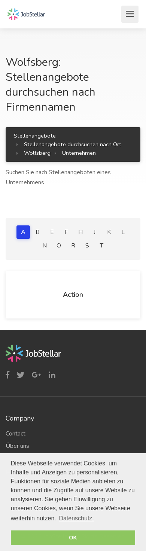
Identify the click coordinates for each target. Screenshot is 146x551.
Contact (15, 434)
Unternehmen (79, 153)
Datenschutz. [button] (76, 518)
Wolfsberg (37, 153)
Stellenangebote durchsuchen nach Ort (72, 144)
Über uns (17, 446)
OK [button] (73, 538)
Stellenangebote (35, 135)
